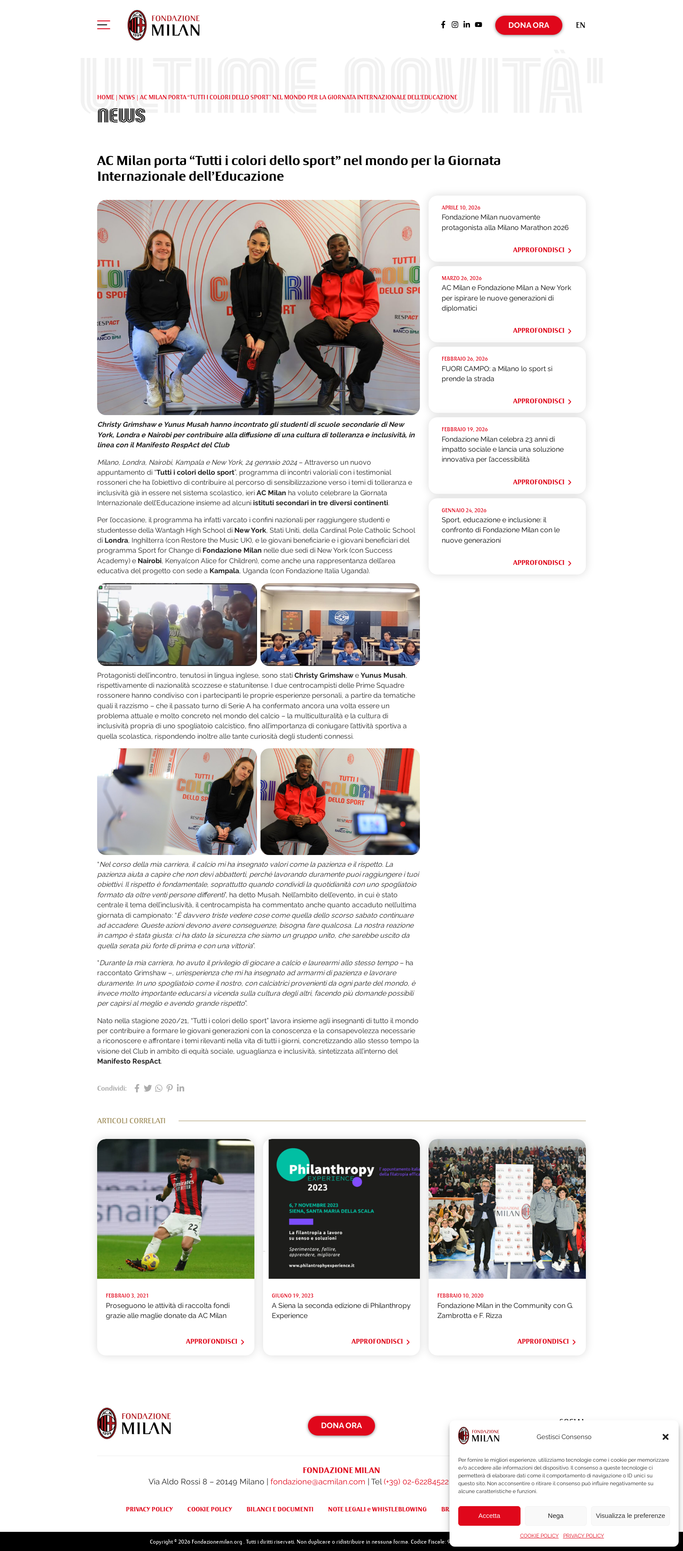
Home (105, 94)
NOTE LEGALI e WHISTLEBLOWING (377, 1507)
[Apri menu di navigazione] (103, 25)
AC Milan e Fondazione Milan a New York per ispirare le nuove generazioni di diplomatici (506, 296)
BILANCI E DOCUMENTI (280, 1507)
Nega (556, 1515)
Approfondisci (543, 248)
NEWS (127, 94)
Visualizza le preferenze (630, 1515)
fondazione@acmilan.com (317, 1479)
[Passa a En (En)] (580, 24)
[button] (665, 1437)
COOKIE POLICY (539, 1536)
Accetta (489, 1515)
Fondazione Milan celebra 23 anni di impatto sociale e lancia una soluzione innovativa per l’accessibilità (503, 447)
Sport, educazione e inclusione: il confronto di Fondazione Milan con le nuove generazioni (501, 528)
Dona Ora (528, 23)
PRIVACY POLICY (583, 1536)
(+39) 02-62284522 (416, 1479)
